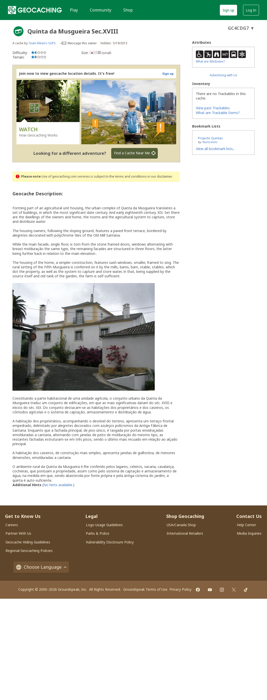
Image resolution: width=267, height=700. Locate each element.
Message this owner (82, 43)
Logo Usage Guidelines (104, 524)
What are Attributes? (210, 61)
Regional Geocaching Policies (29, 550)
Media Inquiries (249, 533)
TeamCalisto (209, 142)
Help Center (246, 524)
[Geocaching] (35, 10)
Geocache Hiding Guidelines (27, 542)
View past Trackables (213, 108)
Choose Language (41, 567)
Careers (11, 524)
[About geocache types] (18, 31)
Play (74, 10)
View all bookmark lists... (215, 148)
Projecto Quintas (210, 138)
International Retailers (185, 533)
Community (100, 10)
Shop (128, 10)
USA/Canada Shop (181, 524)
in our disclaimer (159, 176)
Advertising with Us (223, 75)
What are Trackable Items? (218, 112)
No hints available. (58, 484)
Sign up (228, 10)
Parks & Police (97, 533)
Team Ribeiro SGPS (42, 43)
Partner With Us (18, 533)
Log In (251, 10)
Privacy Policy (180, 589)
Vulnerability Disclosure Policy (110, 542)
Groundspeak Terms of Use (145, 589)
